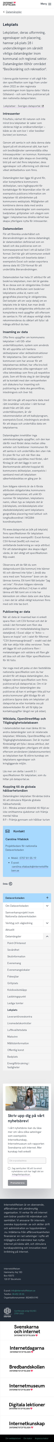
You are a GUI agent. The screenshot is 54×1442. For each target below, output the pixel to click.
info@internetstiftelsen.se (23, 1290)
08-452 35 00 (18, 1294)
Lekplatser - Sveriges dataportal (23, 106)
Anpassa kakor (42, 1438)
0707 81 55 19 (28, 858)
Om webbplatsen (13, 1438)
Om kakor (27, 1438)
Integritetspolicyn (21, 1174)
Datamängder (14, 12)
